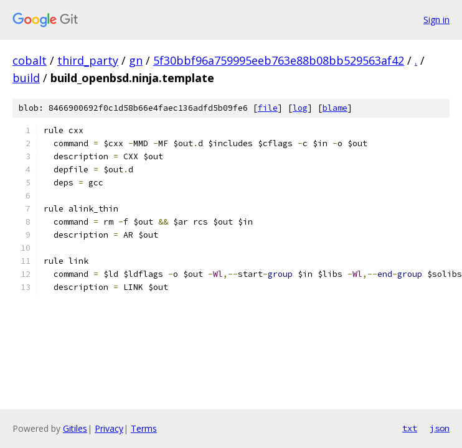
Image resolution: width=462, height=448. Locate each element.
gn (136, 60)
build (26, 77)
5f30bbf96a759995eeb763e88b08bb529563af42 (278, 60)
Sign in (436, 20)
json (440, 428)
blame (335, 108)
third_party (87, 60)
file (268, 108)
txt (409, 428)
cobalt (29, 60)
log (300, 108)
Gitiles (75, 428)
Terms (144, 428)
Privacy (109, 428)
